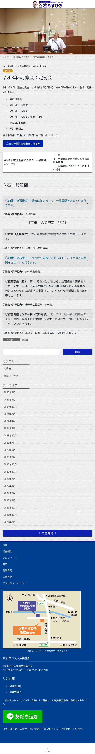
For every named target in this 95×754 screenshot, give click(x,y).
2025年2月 (9, 392)
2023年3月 (9, 457)
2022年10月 (10, 471)
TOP (5, 545)
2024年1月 (9, 428)
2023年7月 (9, 442)
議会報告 (7, 551)
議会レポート (11, 375)
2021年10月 (10, 514)
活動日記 (7, 570)
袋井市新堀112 (24, 666)
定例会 (8, 71)
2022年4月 (9, 486)
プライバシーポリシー (15, 583)
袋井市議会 (15, 692)
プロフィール (10, 557)
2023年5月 (9, 449)
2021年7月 (9, 522)
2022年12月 (10, 464)
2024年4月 (9, 421)
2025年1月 (9, 399)
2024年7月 (9, 414)
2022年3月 (9, 493)
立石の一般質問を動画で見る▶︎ (23, 143)
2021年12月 (10, 507)
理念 (5, 564)
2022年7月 (9, 478)
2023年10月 (10, 435)
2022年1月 (9, 500)
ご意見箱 (7, 576)
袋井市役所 (15, 686)
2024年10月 (10, 406)
